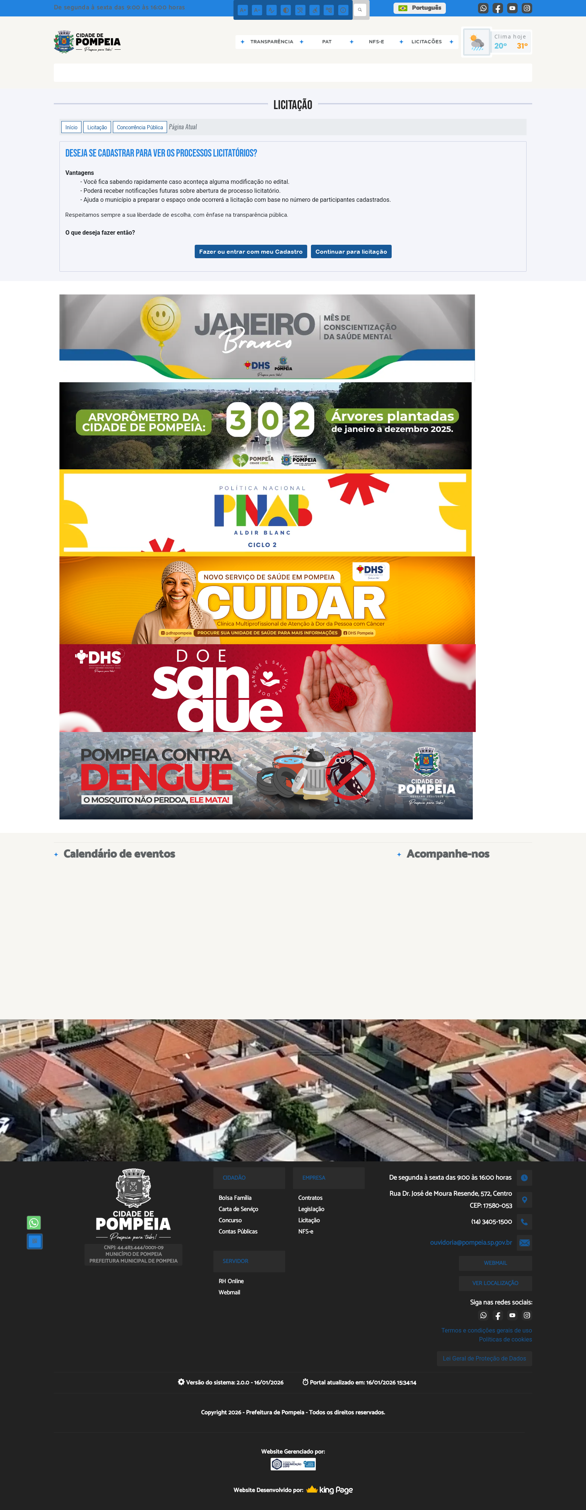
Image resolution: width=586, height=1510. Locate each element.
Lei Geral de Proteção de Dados (484, 1358)
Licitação (97, 127)
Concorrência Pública (140, 127)
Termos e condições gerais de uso (486, 1330)
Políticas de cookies (505, 1339)
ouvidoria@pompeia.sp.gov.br (471, 1242)
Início (71, 127)
